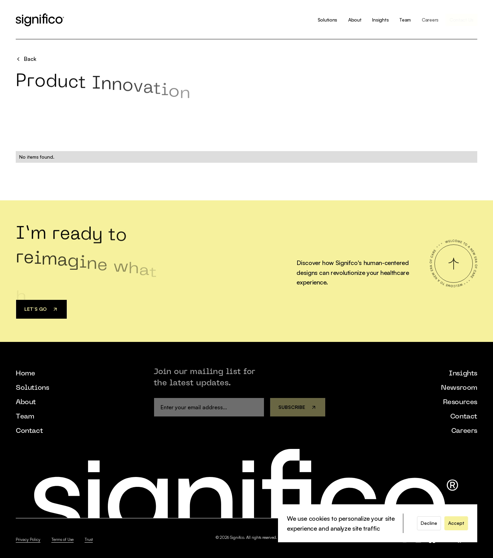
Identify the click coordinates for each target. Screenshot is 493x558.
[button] (429, 523)
